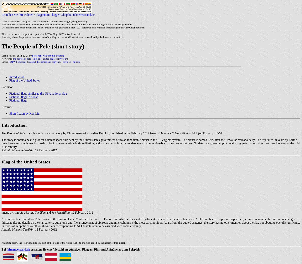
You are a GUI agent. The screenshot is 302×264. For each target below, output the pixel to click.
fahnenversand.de (18, 249)
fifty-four (61, 58)
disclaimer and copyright (48, 61)
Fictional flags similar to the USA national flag (38, 93)
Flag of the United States (24, 80)
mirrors (76, 61)
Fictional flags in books (23, 97)
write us (67, 61)
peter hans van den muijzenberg (48, 55)
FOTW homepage (17, 61)
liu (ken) (37, 58)
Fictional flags (18, 100)
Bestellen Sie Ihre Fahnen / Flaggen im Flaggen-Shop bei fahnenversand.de (48, 13)
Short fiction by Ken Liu (24, 113)
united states (49, 58)
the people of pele (22, 58)
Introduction (16, 77)
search (31, 61)
